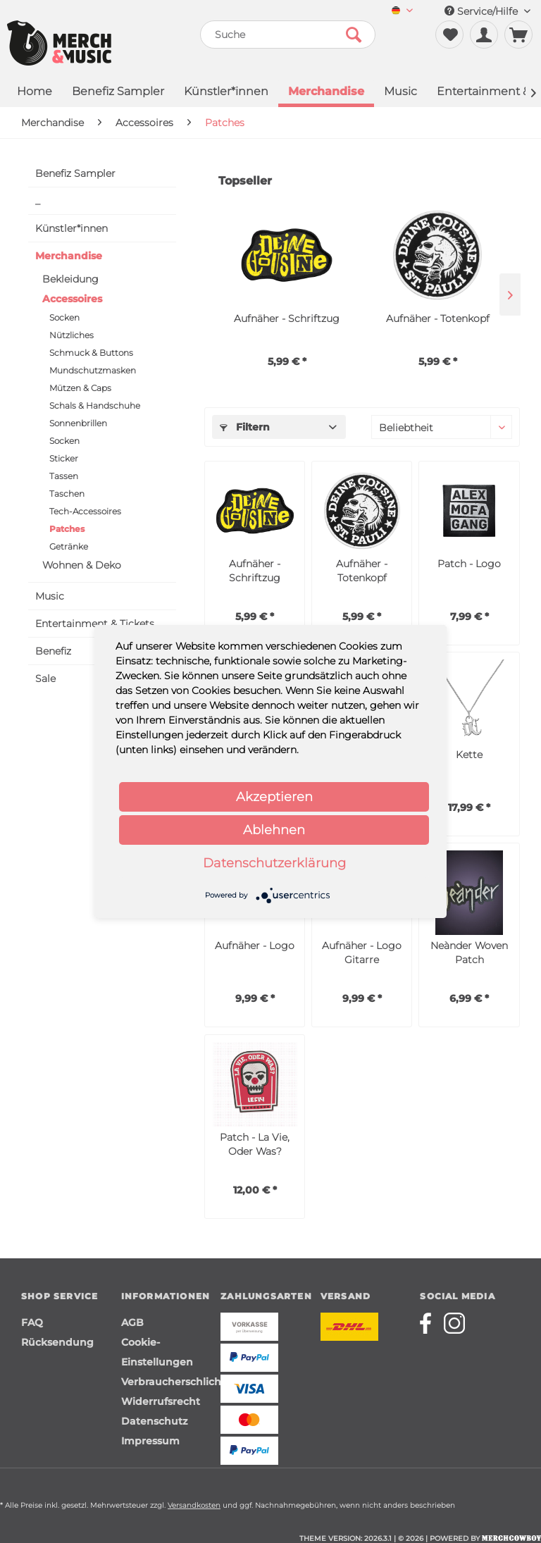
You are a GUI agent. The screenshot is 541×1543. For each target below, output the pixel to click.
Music (49, 596)
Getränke (68, 546)
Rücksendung (57, 1342)
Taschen (67, 493)
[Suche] (288, 34)
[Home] (34, 92)
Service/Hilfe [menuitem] (487, 11)
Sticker (63, 458)
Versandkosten (194, 1505)
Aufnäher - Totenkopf (438, 318)
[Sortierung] (441, 427)
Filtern (245, 427)
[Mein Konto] (484, 34)
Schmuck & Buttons (91, 352)
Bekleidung (70, 279)
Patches (67, 528)
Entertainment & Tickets (94, 623)
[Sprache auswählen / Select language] (402, 11)
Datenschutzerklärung (274, 863)
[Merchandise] (326, 93)
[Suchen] (353, 34)
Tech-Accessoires (85, 511)
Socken (64, 317)
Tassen (63, 476)
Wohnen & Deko (81, 565)
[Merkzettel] (449, 34)
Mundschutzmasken (92, 370)
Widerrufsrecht (160, 1401)
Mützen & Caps (80, 388)
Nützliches (71, 335)
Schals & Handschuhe (94, 405)
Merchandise (68, 255)
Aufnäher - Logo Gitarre (362, 952)
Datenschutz (154, 1421)
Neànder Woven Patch (469, 952)
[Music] (400, 92)
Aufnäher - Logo (254, 945)
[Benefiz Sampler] (118, 92)
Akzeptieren (274, 797)
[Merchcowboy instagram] (454, 1323)
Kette (469, 754)
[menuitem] (402, 11)
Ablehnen (274, 830)
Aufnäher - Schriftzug (287, 318)
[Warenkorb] (518, 34)
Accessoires (72, 298)
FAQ (32, 1322)
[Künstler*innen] (226, 92)
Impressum (150, 1440)
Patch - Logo (469, 563)
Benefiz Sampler (75, 173)
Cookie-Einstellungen (157, 1352)
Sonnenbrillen (78, 423)
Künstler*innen (71, 228)
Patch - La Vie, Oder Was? (255, 1144)
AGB (132, 1322)
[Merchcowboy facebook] (430, 1323)
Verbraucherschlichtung (167, 1381)
